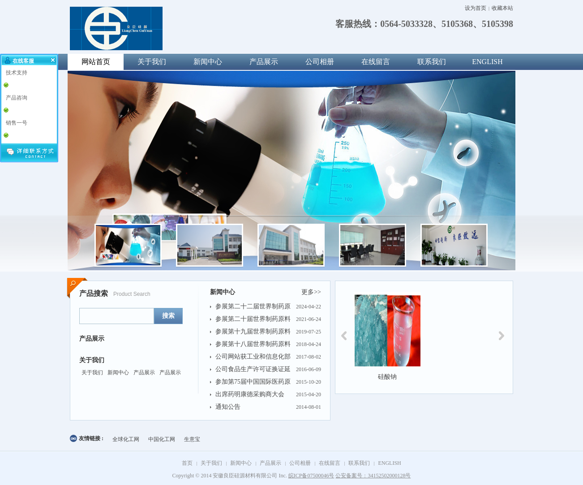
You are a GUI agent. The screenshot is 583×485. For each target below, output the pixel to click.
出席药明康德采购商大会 (249, 394)
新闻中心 (207, 61)
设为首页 (475, 8)
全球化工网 (125, 439)
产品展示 (263, 61)
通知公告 (227, 406)
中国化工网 (161, 439)
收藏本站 (502, 8)
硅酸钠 (387, 376)
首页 (187, 463)
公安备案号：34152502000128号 (373, 475)
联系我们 (431, 61)
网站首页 (95, 61)
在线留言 (375, 61)
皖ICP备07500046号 (311, 475)
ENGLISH (487, 61)
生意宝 (192, 439)
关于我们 (151, 61)
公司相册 (319, 61)
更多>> (311, 292)
